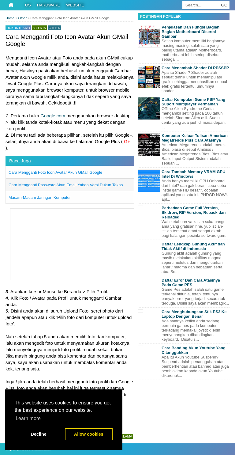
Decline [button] (39, 434)
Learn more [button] (28, 418)
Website (75, 5)
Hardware (48, 5)
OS (28, 5)
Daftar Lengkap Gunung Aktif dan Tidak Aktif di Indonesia (193, 246)
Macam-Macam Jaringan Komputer (40, 197)
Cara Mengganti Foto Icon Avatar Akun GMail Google (55, 172)
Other (55, 28)
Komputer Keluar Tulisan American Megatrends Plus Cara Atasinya (195, 137)
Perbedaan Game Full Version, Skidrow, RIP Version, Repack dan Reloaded (194, 212)
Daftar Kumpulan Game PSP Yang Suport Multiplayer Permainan (193, 101)
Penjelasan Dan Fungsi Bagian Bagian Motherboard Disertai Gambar (190, 32)
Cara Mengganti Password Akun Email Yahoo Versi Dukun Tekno (66, 185)
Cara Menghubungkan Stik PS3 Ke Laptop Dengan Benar (194, 314)
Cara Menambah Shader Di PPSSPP (195, 68)
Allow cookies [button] (88, 434)
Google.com (52, 115)
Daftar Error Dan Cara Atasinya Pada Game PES (191, 282)
